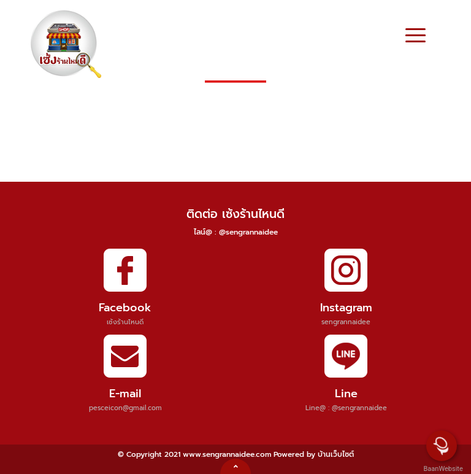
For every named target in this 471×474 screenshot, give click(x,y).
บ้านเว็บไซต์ (336, 454)
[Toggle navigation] (415, 37)
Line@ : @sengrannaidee (346, 408)
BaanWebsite (442, 468)
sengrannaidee (345, 322)
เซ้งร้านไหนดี (125, 322)
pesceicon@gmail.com (125, 408)
